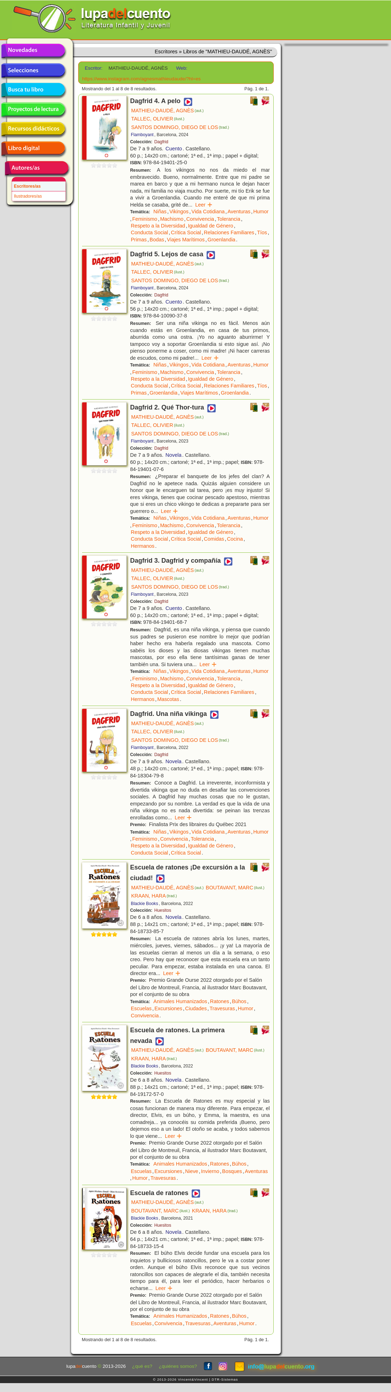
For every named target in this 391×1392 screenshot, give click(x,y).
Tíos (262, 232)
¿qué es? (142, 1366)
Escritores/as (27, 186)
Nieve (191, 1171)
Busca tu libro (33, 90)
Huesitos (162, 910)
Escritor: (94, 68)
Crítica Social (186, 232)
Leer (204, 205)
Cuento (174, 148)
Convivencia (200, 219)
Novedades (33, 51)
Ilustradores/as (28, 196)
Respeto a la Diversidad (158, 226)
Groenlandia (221, 239)
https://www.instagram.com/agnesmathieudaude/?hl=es (141, 78)
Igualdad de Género (210, 226)
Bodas (157, 239)
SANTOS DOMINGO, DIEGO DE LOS (180, 127)
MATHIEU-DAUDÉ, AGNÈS (167, 110)
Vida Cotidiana (208, 211)
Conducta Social (149, 232)
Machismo (171, 219)
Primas (139, 239)
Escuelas (141, 1008)
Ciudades (196, 1008)
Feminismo (144, 219)
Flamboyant (142, 134)
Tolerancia (228, 219)
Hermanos (142, 546)
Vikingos (178, 211)
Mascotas (168, 699)
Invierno (210, 1171)
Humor (260, 211)
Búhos (239, 1001)
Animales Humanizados (180, 1001)
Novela (174, 455)
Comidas (214, 539)
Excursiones (168, 1008)
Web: (181, 68)
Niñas (160, 211)
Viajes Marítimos (186, 239)
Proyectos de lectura (33, 109)
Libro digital (33, 148)
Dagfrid (161, 141)
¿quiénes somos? (178, 1366)
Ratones (219, 1001)
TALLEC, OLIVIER (157, 119)
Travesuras (222, 1008)
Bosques (232, 1171)
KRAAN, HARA (154, 896)
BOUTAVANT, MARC (235, 887)
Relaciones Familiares (229, 232)
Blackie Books (144, 903)
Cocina (235, 539)
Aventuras (239, 211)
